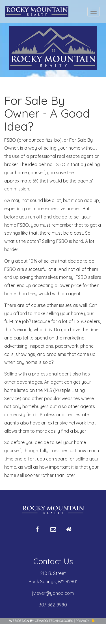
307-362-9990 (53, 605)
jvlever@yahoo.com (53, 593)
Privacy (82, 621)
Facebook (37, 532)
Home (69, 532)
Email (53, 532)
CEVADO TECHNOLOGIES (54, 621)
